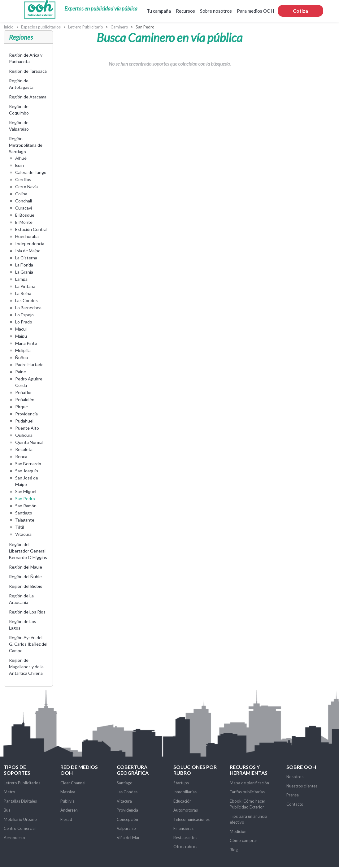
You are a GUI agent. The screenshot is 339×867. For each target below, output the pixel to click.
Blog (234, 849)
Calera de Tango (30, 172)
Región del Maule (25, 567)
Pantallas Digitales (20, 801)
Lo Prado (23, 321)
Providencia (26, 413)
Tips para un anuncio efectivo (248, 819)
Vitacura (23, 534)
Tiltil (19, 527)
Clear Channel (72, 782)
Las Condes (26, 300)
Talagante (24, 519)
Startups (181, 782)
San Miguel (25, 491)
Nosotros (294, 776)
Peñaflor (23, 392)
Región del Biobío (25, 586)
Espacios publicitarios (41, 26)
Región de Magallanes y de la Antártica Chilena (26, 666)
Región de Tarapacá (28, 71)
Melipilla (23, 350)
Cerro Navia (26, 186)
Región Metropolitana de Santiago (25, 145)
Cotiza (300, 11)
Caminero (119, 26)
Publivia (67, 801)
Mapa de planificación (249, 782)
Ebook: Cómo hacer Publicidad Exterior (247, 804)
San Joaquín (26, 470)
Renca (21, 456)
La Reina (23, 293)
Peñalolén (24, 399)
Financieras (183, 828)
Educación (182, 801)
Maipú (21, 336)
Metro (9, 791)
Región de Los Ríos (27, 611)
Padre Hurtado (29, 364)
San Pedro (25, 498)
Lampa (21, 279)
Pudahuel (24, 420)
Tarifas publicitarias (247, 791)
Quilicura (24, 435)
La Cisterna (26, 257)
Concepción (127, 819)
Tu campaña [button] (159, 11)
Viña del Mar (128, 837)
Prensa (292, 794)
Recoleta (24, 449)
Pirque (21, 406)
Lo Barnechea (28, 307)
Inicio (9, 26)
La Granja (24, 272)
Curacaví (23, 207)
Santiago (23, 512)
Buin (19, 165)
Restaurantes (185, 837)
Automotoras (185, 810)
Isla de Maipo (28, 250)
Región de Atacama (27, 96)
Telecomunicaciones (191, 819)
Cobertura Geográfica (133, 770)
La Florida (24, 264)
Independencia (29, 243)
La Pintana (25, 286)
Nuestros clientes (301, 785)
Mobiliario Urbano (20, 819)
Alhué (21, 158)
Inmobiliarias (185, 791)
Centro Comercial (20, 828)
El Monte (24, 222)
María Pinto (26, 343)
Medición (238, 831)
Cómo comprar (243, 840)
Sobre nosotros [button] (216, 11)
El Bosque (24, 215)
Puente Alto (27, 428)
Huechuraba (27, 236)
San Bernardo (28, 463)
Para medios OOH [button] (255, 11)
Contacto (294, 804)
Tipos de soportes (17, 770)
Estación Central (31, 229)
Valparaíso (126, 828)
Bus (7, 810)
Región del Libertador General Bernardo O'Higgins (28, 551)
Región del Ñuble (25, 576)
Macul (21, 329)
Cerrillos (23, 179)
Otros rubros (185, 846)
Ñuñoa (21, 357)
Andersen (69, 810)
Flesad (66, 819)
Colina (21, 193)
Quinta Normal (29, 442)
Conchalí (23, 200)
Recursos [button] (185, 11)
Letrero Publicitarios (22, 782)
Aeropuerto (14, 837)
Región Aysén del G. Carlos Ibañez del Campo (28, 644)
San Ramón (26, 505)
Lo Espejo (24, 314)
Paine (20, 371)
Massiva (67, 791)
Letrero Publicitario (85, 26)
